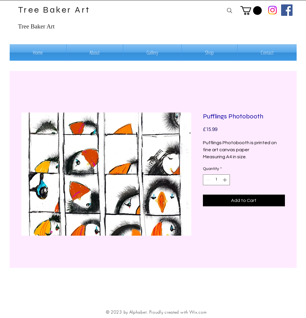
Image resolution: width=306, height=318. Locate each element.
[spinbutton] (216, 180)
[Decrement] (207, 180)
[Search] (229, 10)
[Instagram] (272, 10)
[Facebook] (287, 10)
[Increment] (225, 180)
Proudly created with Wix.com (178, 312)
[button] (251, 10)
